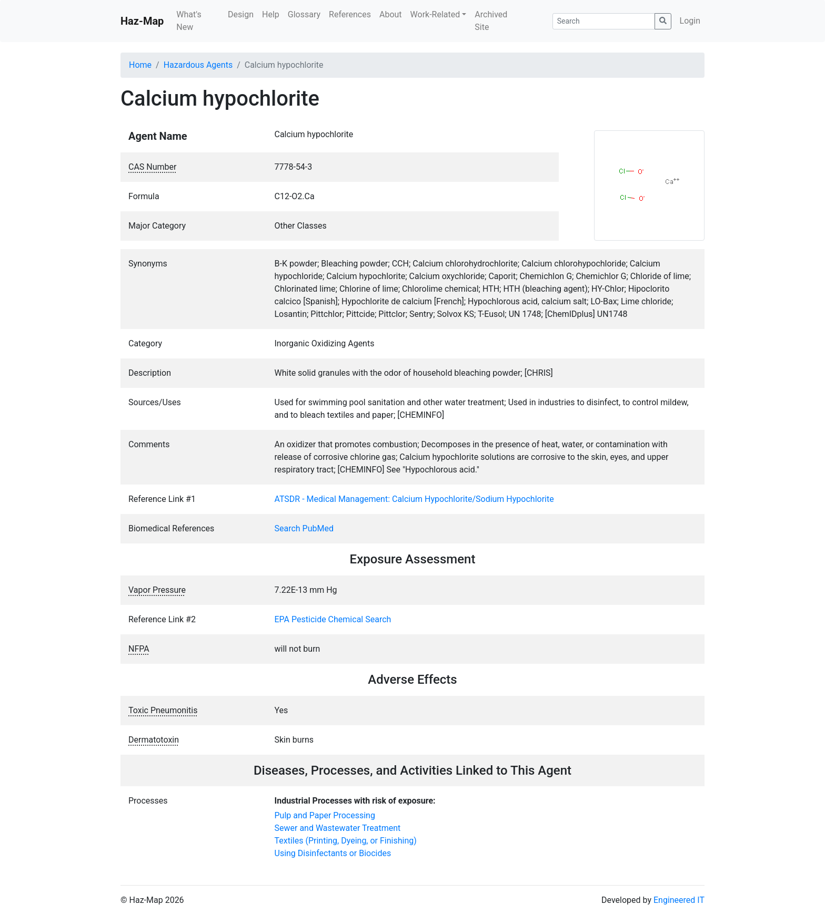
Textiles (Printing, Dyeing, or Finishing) (346, 841)
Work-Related (435, 14)
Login (690, 21)
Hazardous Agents (198, 65)
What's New (188, 20)
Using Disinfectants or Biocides (333, 853)
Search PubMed (304, 528)
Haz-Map (142, 21)
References (350, 14)
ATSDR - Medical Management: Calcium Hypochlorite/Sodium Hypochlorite (414, 499)
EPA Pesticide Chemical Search (333, 619)
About (390, 14)
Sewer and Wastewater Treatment (338, 828)
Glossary (304, 14)
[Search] (603, 21)
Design (241, 14)
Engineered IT (679, 900)
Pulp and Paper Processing (325, 815)
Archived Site (491, 20)
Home (140, 65)
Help (270, 14)
